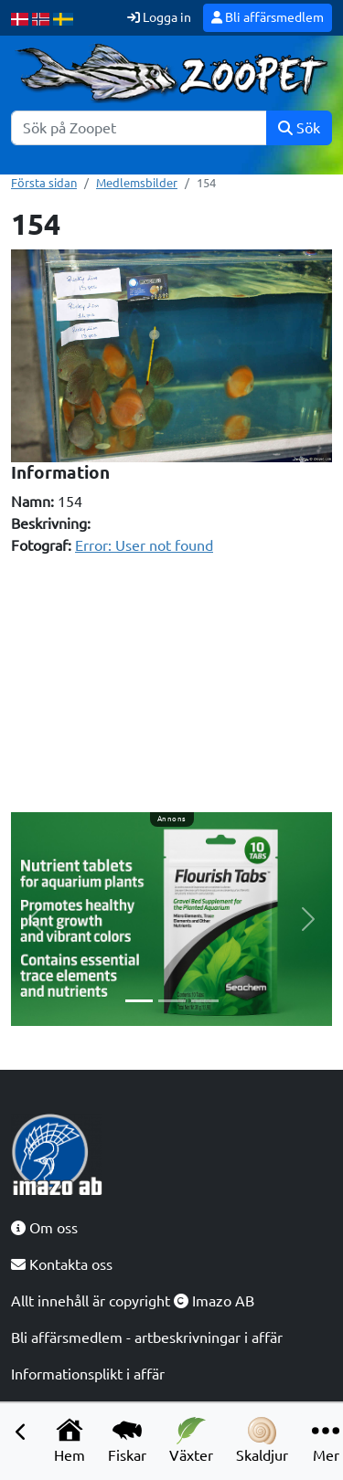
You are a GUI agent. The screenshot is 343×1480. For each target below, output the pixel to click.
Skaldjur (262, 1440)
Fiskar (127, 1440)
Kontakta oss (62, 1264)
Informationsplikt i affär (88, 1374)
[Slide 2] (172, 1000)
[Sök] (139, 128)
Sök (299, 128)
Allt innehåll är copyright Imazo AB (132, 1301)
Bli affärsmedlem (267, 17)
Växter (191, 1440)
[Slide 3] (205, 1000)
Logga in (159, 17)
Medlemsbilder (136, 182)
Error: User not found (144, 545)
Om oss (44, 1228)
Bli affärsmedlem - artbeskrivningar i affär (147, 1337)
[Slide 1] (139, 1000)
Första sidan (44, 182)
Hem (69, 1440)
